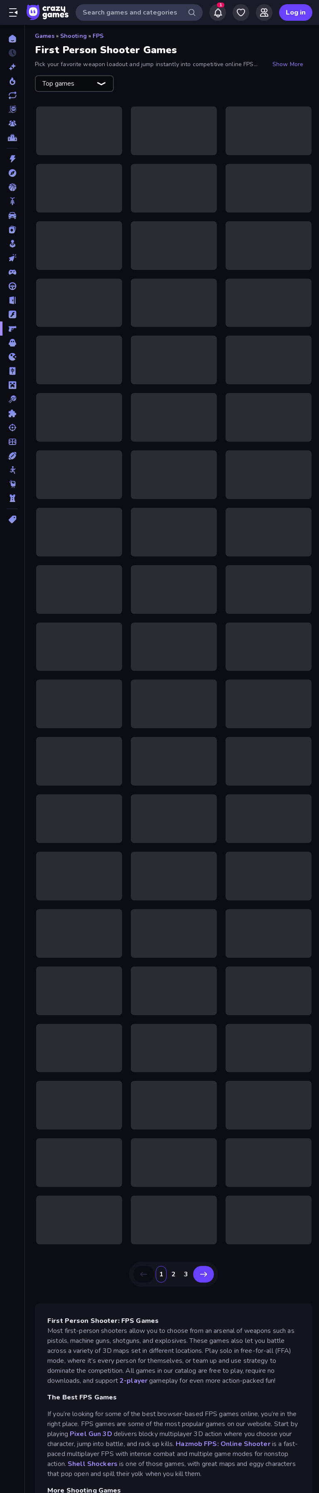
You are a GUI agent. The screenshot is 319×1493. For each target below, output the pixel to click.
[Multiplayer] (12, 123)
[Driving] (12, 286)
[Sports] (12, 456)
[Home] (12, 39)
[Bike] (12, 201)
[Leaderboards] (12, 138)
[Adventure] (12, 173)
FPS (98, 36)
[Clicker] (12, 258)
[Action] (12, 159)
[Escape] (12, 300)
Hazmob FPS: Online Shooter (223, 1444)
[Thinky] (12, 484)
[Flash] (12, 314)
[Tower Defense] (12, 498)
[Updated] (12, 95)
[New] (12, 67)
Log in (296, 12)
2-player (134, 1380)
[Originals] (12, 109)
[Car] (12, 215)
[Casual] (12, 244)
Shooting (73, 36)
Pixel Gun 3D (91, 1434)
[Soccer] (12, 442)
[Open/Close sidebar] (13, 12)
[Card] (12, 229)
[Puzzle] (12, 413)
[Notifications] (217, 12)
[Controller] (12, 272)
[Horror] (12, 343)
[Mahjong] (12, 371)
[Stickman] (12, 470)
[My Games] (241, 12)
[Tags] (12, 519)
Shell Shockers (93, 1463)
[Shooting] (12, 427)
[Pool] (12, 399)
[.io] (12, 357)
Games (44, 36)
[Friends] (264, 12)
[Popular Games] (12, 81)
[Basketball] (12, 187)
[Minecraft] (12, 385)
